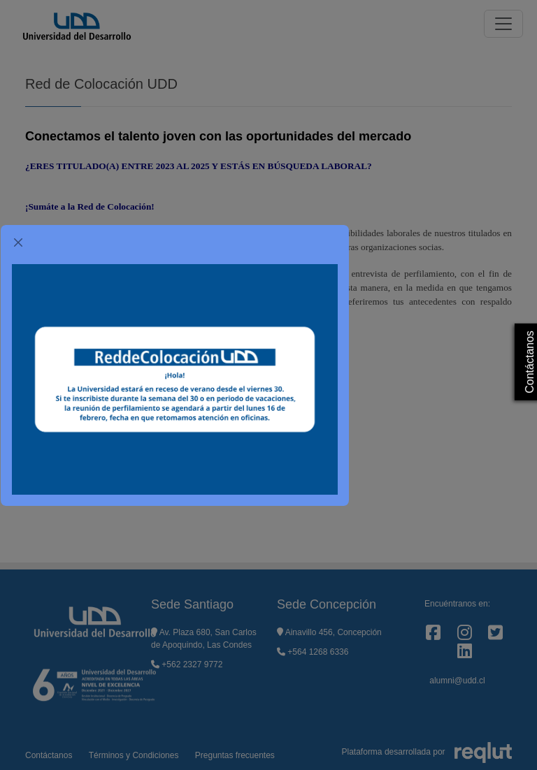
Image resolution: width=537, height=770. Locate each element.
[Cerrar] (18, 242)
